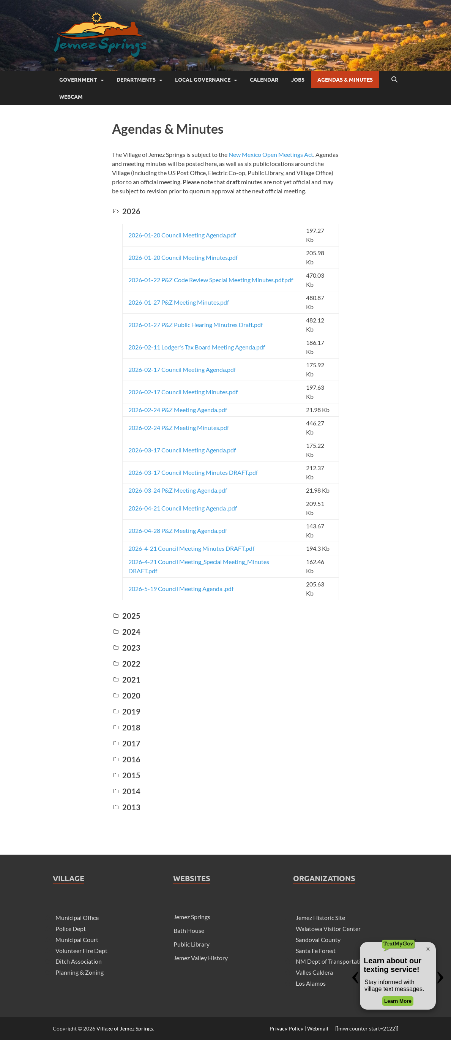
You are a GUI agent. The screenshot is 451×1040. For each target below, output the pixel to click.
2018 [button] (126, 727)
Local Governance (202, 80)
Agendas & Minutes (345, 80)
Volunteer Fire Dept (81, 950)
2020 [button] (126, 695)
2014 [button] (126, 791)
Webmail (317, 1028)
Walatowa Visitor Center (328, 928)
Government (78, 80)
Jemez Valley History (200, 957)
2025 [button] (126, 615)
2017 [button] (126, 743)
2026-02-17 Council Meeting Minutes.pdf (183, 391)
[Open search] (394, 80)
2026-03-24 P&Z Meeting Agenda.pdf (177, 490)
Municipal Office (77, 917)
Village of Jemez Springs (124, 1028)
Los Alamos (311, 983)
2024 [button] (126, 631)
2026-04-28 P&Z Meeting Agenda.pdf (177, 530)
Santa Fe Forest (316, 950)
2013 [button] (126, 807)
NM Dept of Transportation (331, 961)
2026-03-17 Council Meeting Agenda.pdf (182, 450)
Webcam (71, 97)
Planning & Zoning (79, 972)
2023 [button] (126, 647)
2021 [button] (126, 679)
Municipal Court (76, 939)
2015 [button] (126, 775)
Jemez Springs (191, 916)
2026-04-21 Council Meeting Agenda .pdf (182, 508)
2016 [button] (126, 759)
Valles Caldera (314, 972)
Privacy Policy (286, 1028)
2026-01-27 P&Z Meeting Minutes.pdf (178, 302)
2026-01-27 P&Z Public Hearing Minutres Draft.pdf (195, 324)
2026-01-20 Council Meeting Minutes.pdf (183, 257)
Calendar (264, 80)
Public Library (191, 944)
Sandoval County (318, 939)
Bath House (188, 930)
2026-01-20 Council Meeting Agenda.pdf (182, 235)
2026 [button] (126, 211)
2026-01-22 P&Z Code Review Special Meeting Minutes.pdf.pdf (210, 279)
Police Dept (70, 928)
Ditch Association (78, 961)
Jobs (297, 80)
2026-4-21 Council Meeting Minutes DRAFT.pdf (191, 548)
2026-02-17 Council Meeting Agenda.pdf (182, 369)
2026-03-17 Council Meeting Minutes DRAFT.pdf (193, 472)
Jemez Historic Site (320, 917)
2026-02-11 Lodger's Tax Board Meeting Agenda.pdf (196, 347)
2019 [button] (126, 711)
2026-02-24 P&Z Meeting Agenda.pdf (177, 409)
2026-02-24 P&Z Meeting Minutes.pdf (178, 427)
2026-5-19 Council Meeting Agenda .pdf (180, 588)
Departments (136, 80)
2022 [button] (126, 663)
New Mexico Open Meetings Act (271, 154)
